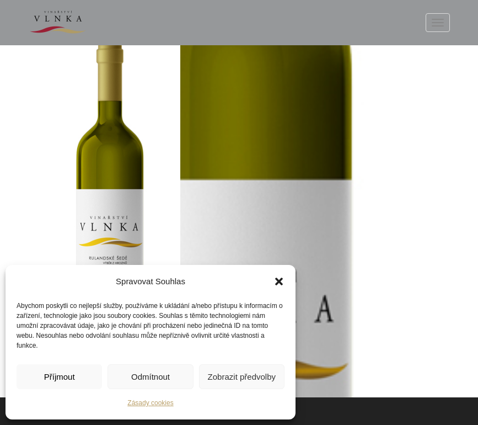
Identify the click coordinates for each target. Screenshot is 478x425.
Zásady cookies (150, 403)
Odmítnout (150, 376)
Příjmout (59, 376)
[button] (278, 281)
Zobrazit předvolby (242, 376)
